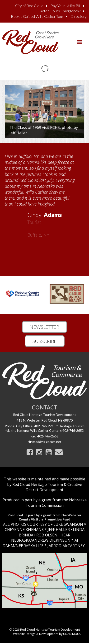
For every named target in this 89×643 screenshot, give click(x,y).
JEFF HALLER (58, 529)
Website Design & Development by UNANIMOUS (47, 634)
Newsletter (44, 327)
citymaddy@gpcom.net (44, 442)
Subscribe (45, 341)
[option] (44, 194)
